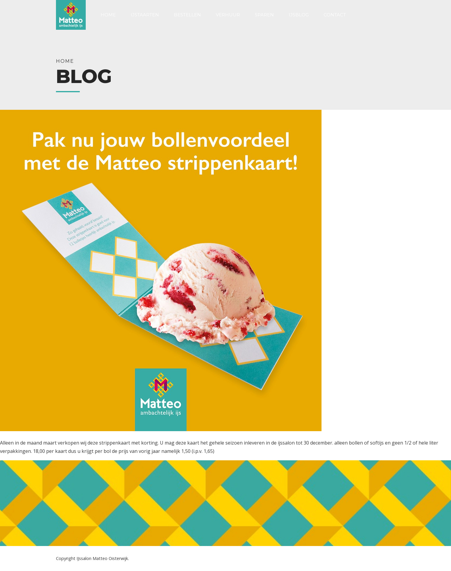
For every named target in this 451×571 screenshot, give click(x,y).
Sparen (264, 15)
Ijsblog (299, 15)
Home (108, 15)
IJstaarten (145, 15)
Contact (335, 15)
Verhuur (228, 15)
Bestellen (187, 15)
